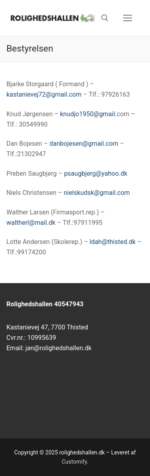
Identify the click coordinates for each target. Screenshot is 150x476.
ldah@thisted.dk (112, 242)
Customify (74, 461)
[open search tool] (104, 18)
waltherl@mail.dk (31, 222)
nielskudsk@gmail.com (97, 192)
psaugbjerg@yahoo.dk (94, 173)
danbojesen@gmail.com (83, 143)
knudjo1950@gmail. (88, 114)
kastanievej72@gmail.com (44, 94)
